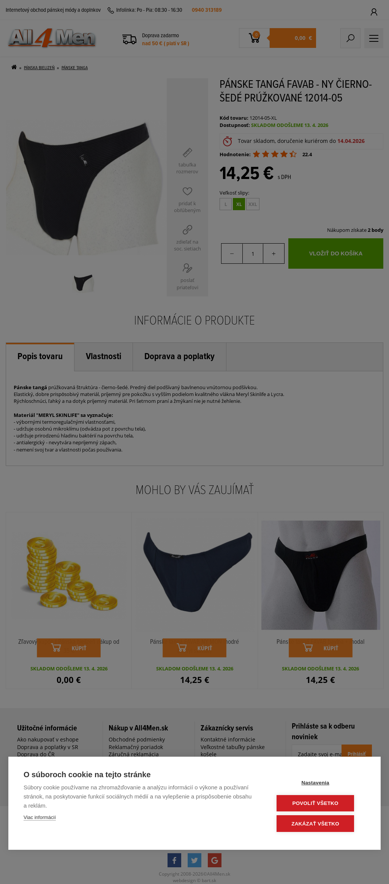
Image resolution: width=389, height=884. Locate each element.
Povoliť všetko (320, 803)
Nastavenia (320, 783)
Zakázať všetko (320, 824)
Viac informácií (40, 818)
